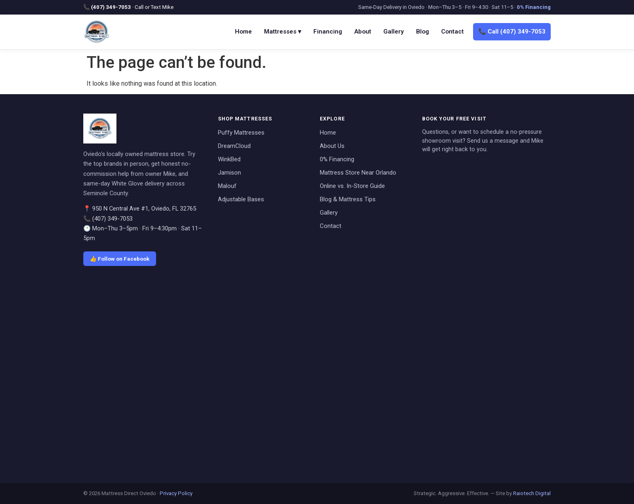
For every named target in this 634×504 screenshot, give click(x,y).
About (362, 31)
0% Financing (534, 7)
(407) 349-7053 (111, 7)
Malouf (227, 186)
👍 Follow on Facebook (120, 258)
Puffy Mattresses (241, 132)
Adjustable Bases (241, 199)
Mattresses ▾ (282, 31)
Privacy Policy (176, 493)
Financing (327, 31)
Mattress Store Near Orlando (358, 172)
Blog (422, 31)
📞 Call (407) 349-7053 (511, 31)
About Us (332, 146)
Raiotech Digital (532, 493)
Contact (452, 31)
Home (243, 31)
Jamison (229, 172)
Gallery (393, 31)
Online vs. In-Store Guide (352, 186)
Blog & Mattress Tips (348, 199)
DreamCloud (234, 146)
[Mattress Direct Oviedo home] (96, 32)
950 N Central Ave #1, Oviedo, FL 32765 (144, 208)
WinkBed (229, 159)
